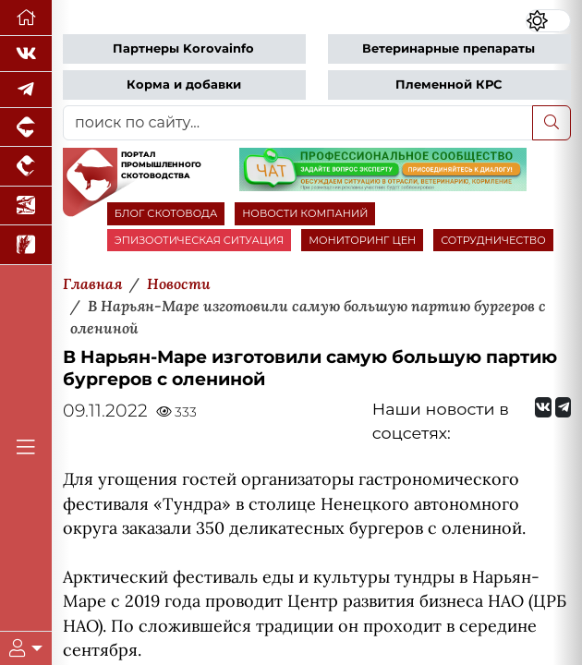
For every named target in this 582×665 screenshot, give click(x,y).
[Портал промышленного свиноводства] (26, 127)
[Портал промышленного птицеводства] (26, 166)
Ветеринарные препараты (448, 48)
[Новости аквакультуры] (26, 206)
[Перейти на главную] (26, 18)
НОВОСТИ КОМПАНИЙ (305, 213)
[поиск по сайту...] (298, 122)
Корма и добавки (184, 84)
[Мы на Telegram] (563, 407)
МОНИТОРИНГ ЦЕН (362, 240)
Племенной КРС (448, 84)
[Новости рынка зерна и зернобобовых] (26, 244)
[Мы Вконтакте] (26, 54)
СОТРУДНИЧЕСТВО (493, 240)
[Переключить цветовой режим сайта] (548, 20)
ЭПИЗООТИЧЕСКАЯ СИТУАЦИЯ (199, 240)
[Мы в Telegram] (26, 90)
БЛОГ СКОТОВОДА (166, 213)
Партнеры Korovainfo (183, 48)
